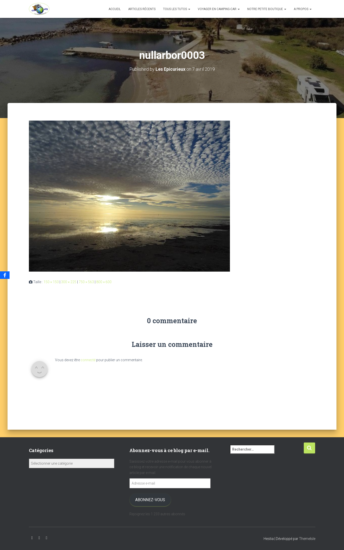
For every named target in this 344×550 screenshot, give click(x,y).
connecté (88, 360)
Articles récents (142, 9)
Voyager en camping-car (219, 9)
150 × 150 (51, 282)
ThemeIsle (307, 539)
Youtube (32, 538)
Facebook (46, 538)
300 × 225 (68, 282)
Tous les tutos (176, 9)
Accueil (115, 9)
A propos (303, 9)
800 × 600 (104, 282)
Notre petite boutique (266, 9)
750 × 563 (86, 282)
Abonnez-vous (150, 499)
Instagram (39, 538)
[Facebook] (5, 275)
